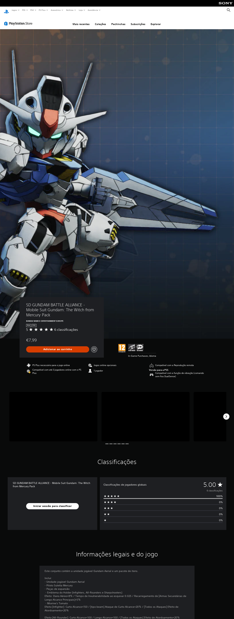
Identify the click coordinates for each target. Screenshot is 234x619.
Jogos (14, 10)
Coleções (100, 20)
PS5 (23, 10)
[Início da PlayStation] (6, 10)
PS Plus (42, 10)
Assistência (93, 10)
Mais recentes (81, 20)
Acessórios (56, 10)
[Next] (226, 413)
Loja (81, 10)
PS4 (32, 10)
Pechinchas (118, 20)
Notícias (69, 10)
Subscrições (138, 20)
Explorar (156, 20)
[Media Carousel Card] (53, 413)
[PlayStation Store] (19, 20)
